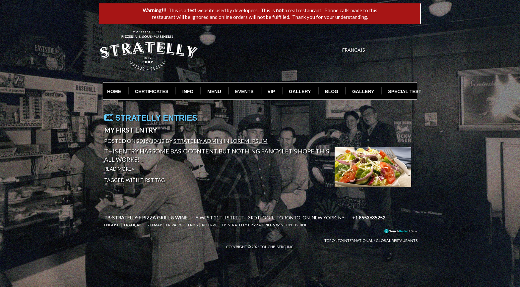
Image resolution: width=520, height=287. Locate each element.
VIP (271, 91)
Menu (214, 91)
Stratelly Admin (198, 141)
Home (114, 91)
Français (133, 225)
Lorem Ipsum (249, 141)
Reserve (209, 225)
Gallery (300, 91)
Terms (192, 225)
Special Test (404, 91)
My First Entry (130, 130)
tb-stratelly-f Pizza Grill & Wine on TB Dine (264, 225)
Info (187, 91)
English (112, 225)
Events (244, 91)
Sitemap (154, 225)
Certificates (151, 91)
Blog (331, 91)
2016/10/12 (150, 141)
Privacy (173, 225)
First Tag (152, 180)
